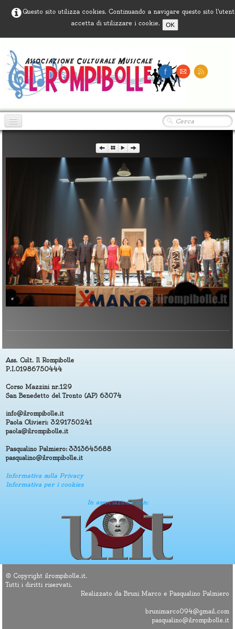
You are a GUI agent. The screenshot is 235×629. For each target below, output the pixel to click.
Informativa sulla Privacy (44, 475)
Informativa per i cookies (44, 484)
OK (170, 24)
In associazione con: (117, 502)
